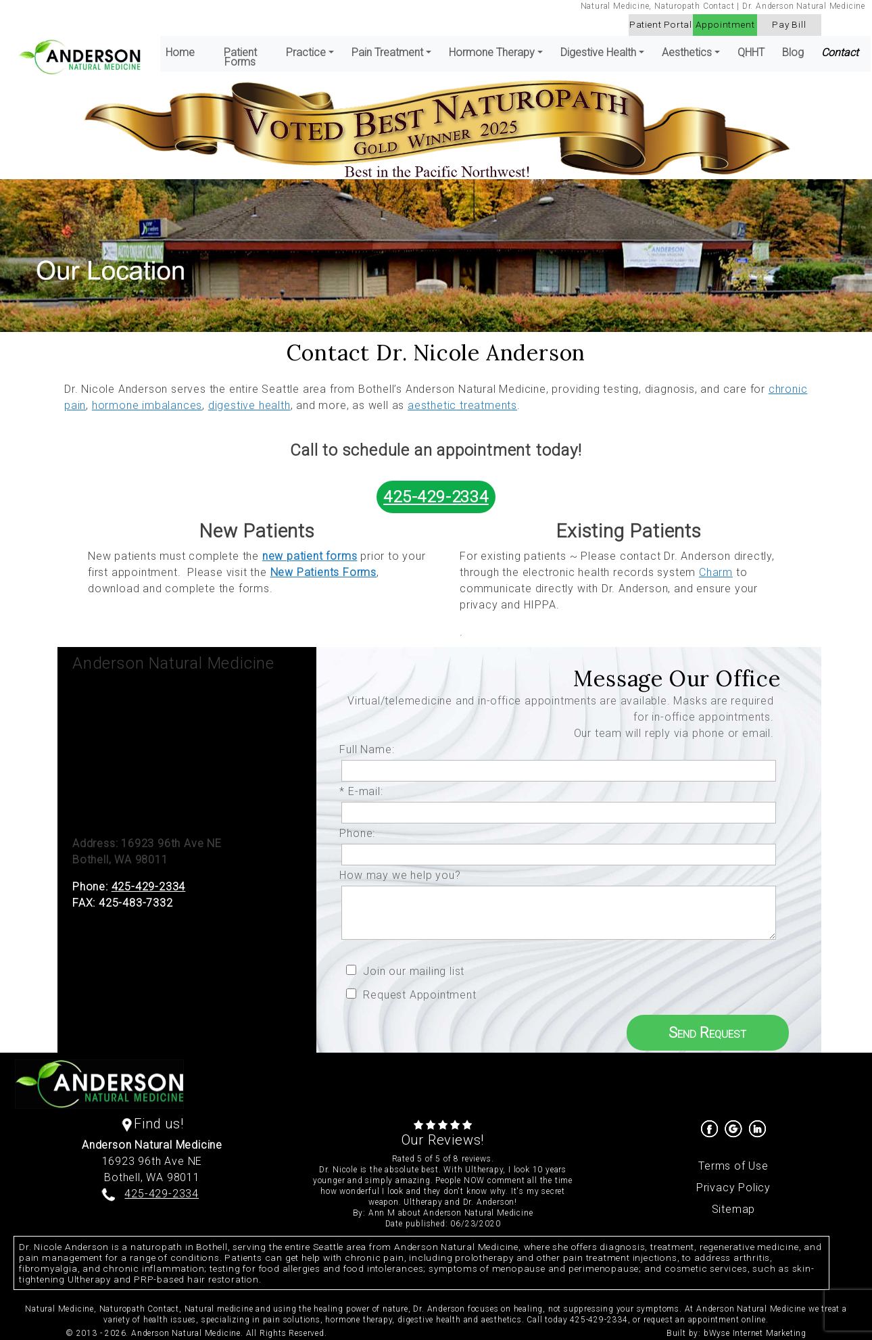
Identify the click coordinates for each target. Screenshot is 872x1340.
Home (180, 52)
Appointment (725, 24)
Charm (716, 572)
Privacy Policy (733, 1187)
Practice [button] (306, 52)
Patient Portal (660, 24)
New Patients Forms (323, 572)
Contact (839, 52)
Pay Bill (789, 24)
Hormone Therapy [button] (492, 52)
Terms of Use (733, 1165)
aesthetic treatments (462, 405)
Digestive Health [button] (598, 52)
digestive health (249, 405)
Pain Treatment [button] (387, 52)
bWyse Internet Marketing (755, 1333)
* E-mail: (364, 791)
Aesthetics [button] (687, 52)
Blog (793, 52)
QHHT (751, 52)
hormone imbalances (147, 405)
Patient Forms (240, 57)
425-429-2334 (436, 496)
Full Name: (370, 749)
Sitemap (734, 1209)
